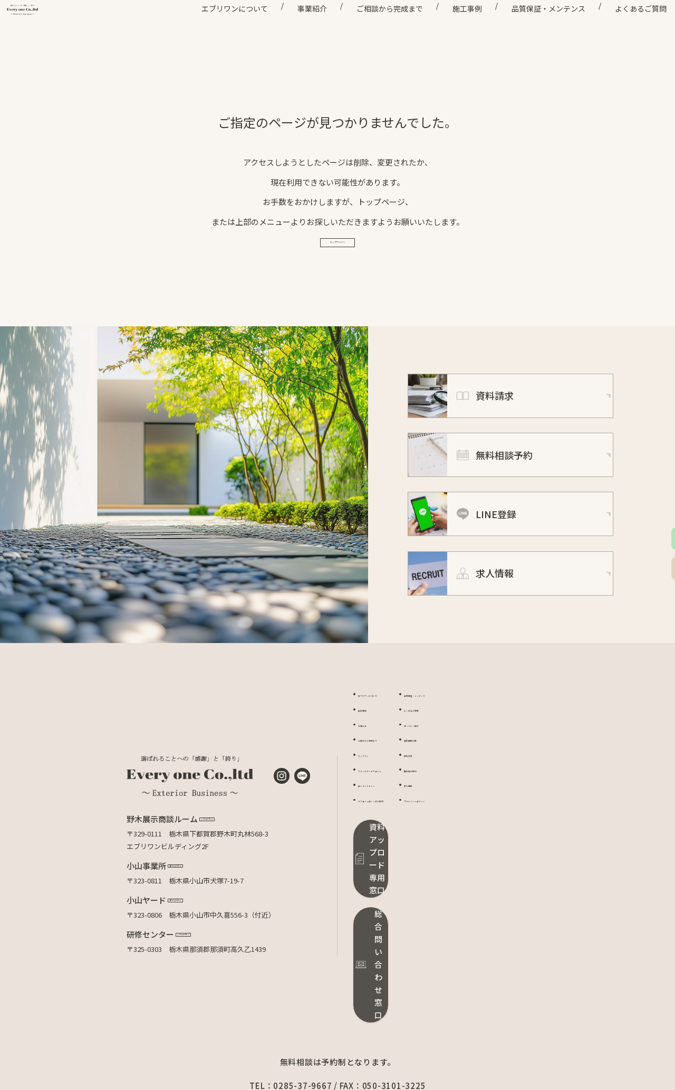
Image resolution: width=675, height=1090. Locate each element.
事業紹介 (290, 26)
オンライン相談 (484, 762)
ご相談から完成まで (368, 26)
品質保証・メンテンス (527, 26)
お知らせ (371, 762)
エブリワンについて (213, 26)
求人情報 (474, 823)
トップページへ (337, 270)
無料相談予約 (481, 807)
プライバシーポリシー (494, 838)
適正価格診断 (481, 777)
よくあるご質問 (619, 26)
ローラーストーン (385, 823)
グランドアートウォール (395, 807)
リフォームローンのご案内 (399, 838)
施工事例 (445, 26)
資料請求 (474, 792)
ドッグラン (375, 792)
